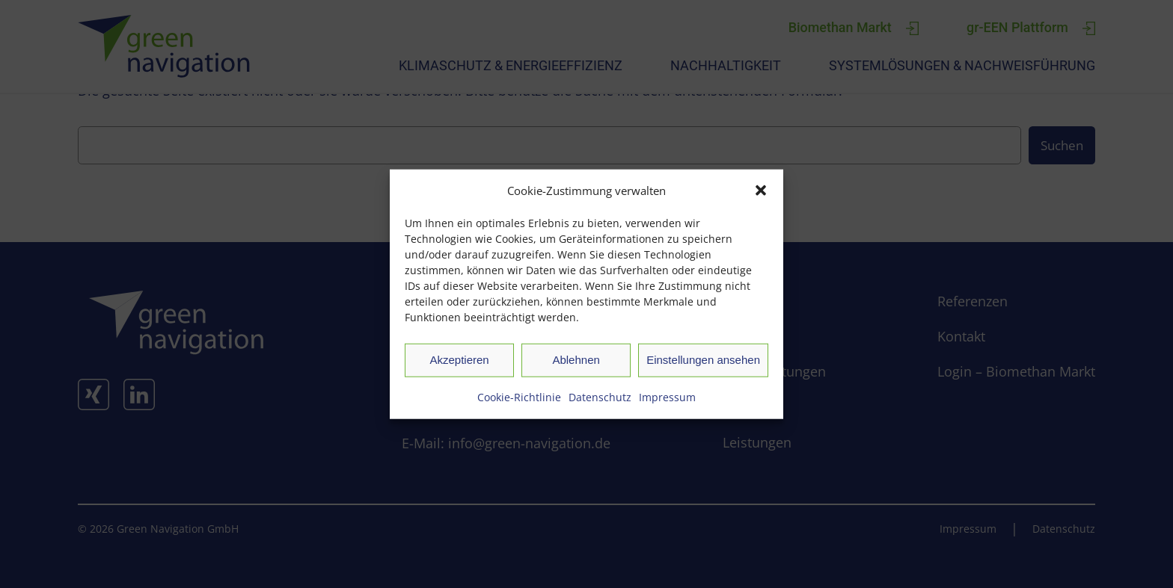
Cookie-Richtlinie (519, 396)
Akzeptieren (459, 359)
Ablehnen (575, 359)
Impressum (667, 396)
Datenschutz (600, 396)
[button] (760, 189)
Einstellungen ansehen (703, 359)
